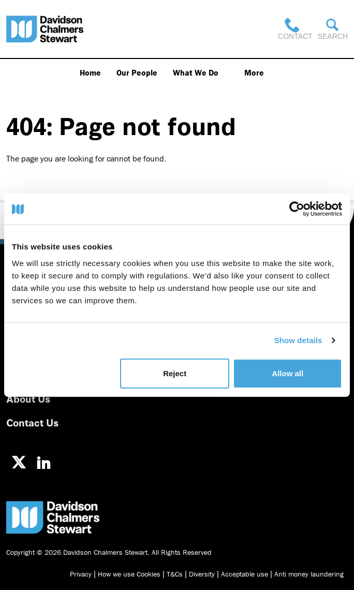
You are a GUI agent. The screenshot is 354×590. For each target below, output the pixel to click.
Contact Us (32, 422)
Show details (298, 340)
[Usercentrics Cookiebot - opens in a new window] (297, 209)
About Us (28, 398)
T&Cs (175, 574)
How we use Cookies (129, 574)
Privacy (81, 574)
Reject (174, 372)
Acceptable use (244, 574)
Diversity (202, 574)
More (254, 72)
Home (90, 72)
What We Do (195, 72)
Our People (136, 72)
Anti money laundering (309, 574)
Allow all (287, 372)
